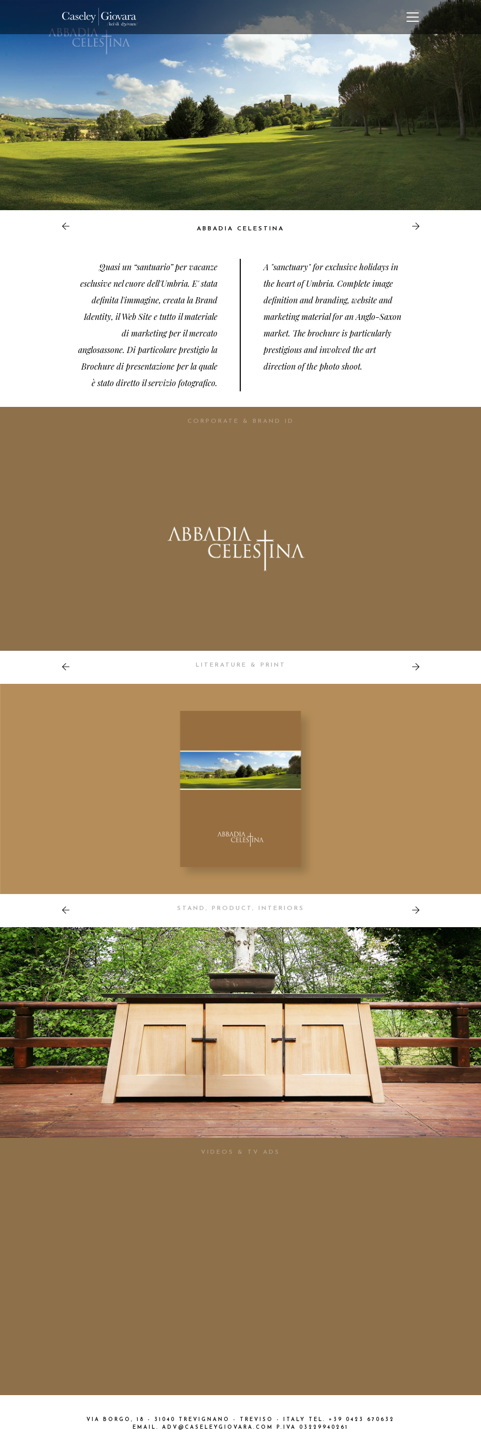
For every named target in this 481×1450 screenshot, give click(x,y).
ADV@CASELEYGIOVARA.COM (217, 1427)
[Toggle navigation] (412, 17)
